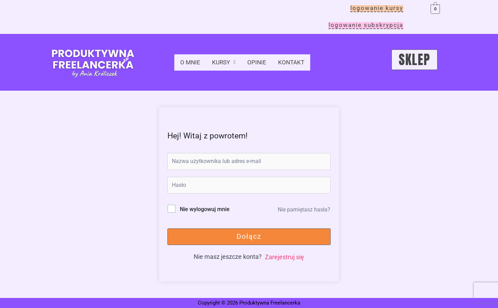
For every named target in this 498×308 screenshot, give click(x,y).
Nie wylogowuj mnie (205, 209)
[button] (225, 61)
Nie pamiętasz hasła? (304, 209)
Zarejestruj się (284, 257)
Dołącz (249, 236)
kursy (225, 61)
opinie (259, 61)
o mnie (190, 61)
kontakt (294, 61)
